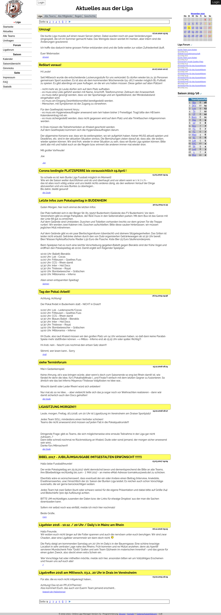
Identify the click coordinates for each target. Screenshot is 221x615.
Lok (194, 140)
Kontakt (130, 614)
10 (185, 27)
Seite (17, 73)
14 (201, 27)
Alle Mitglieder (65, 16)
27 (197, 36)
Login (41, 2)
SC (194, 137)
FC (194, 128)
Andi (45, 354)
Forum (17, 45)
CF (194, 114)
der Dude (47, 192)
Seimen (46, 284)
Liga (18, 22)
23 (209, 31)
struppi (46, 57)
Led (194, 149)
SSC (194, 143)
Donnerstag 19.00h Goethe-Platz (190, 62)
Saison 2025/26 (188, 93)
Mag (194, 134)
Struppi (122, 614)
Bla (194, 102)
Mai (194, 120)
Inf (194, 123)
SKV (194, 105)
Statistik (7, 86)
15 (205, 27)
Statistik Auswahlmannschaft (189, 54)
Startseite (8, 26)
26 (193, 36)
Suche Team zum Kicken (187, 50)
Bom (194, 117)
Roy (194, 126)
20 (197, 31)
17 (185, 31)
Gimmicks (8, 68)
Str (194, 146)
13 (197, 27)
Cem (45, 517)
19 (193, 31)
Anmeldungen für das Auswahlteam (192, 66)
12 (193, 27)
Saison (17, 54)
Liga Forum (184, 44)
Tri (194, 111)
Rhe (194, 155)
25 (189, 36)
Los (194, 108)
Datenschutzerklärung (147, 614)
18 (189, 31)
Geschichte (90, 16)
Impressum (9, 77)
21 (201, 31)
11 (189, 27)
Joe (44, 163)
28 (201, 36)
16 (209, 27)
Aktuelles (8, 31)
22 (205, 31)
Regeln (78, 16)
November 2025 (198, 14)
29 (205, 36)
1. (194, 152)
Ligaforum (8, 50)
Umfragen (8, 40)
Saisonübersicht (11, 63)
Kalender (8, 59)
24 (185, 36)
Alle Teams (9, 36)
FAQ (5, 82)
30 (209, 36)
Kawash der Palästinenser (54, 592)
